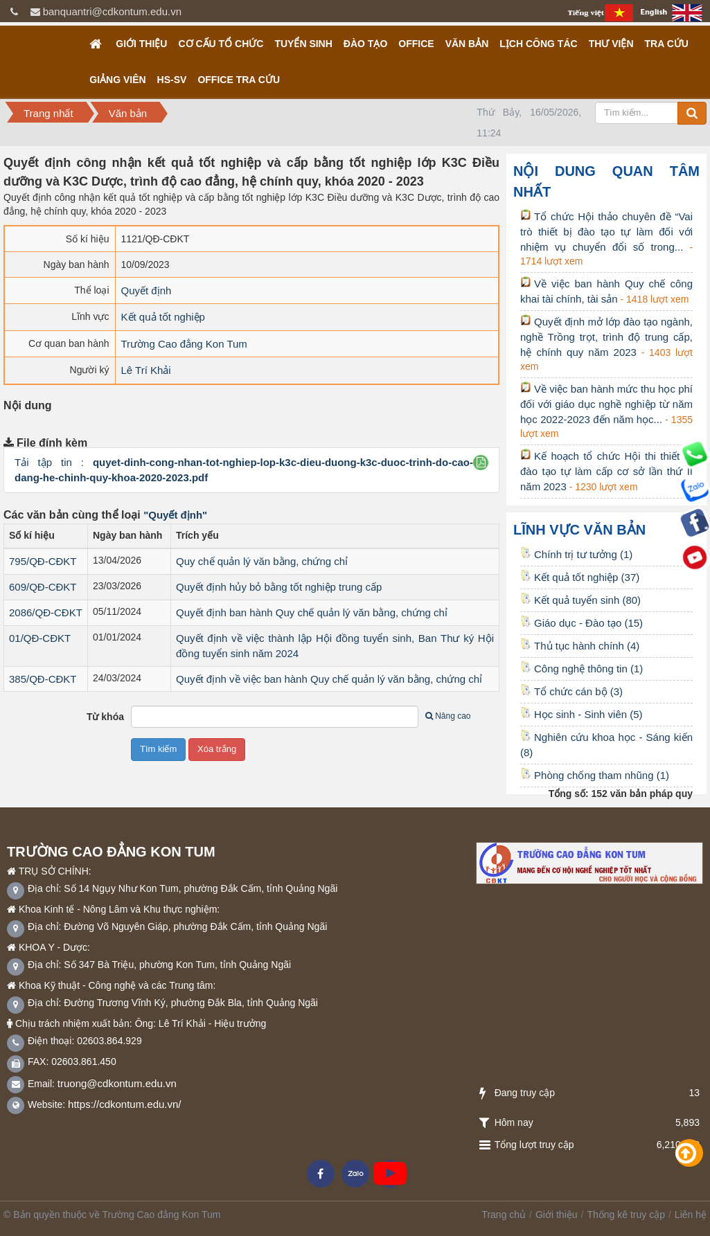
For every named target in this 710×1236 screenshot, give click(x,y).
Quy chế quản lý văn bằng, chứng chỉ (262, 561)
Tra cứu (667, 43)
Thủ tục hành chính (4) (579, 646)
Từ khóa (105, 716)
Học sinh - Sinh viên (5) (581, 714)
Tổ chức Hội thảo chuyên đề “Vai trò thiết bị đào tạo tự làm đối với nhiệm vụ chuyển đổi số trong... (606, 232)
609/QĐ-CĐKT (43, 587)
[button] (481, 462)
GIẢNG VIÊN (117, 79)
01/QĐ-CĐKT (40, 638)
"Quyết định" (175, 515)
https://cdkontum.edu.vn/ (124, 1104)
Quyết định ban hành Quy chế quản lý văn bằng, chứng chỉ (311, 612)
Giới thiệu (141, 43)
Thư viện (611, 43)
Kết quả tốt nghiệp (163, 317)
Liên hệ (691, 1214)
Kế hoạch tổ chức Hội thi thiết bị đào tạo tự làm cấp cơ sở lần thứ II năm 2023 (606, 471)
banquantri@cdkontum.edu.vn (112, 11)
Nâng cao (447, 716)
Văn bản (467, 43)
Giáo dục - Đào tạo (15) (581, 623)
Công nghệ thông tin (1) (581, 668)
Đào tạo (365, 43)
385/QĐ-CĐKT (43, 679)
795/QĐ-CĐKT (43, 561)
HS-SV (172, 79)
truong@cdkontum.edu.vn (117, 1083)
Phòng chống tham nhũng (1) (594, 775)
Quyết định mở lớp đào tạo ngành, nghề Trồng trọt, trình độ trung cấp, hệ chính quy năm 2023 (606, 337)
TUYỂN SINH (303, 43)
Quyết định (146, 290)
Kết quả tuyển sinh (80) (580, 600)
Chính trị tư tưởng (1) (576, 554)
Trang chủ (503, 1214)
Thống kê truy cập (626, 1214)
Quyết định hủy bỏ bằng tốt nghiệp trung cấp (279, 587)
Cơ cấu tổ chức (220, 43)
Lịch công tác (538, 43)
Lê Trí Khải (146, 370)
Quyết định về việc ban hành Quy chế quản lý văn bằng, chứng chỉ (329, 679)
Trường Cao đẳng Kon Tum (184, 344)
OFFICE (416, 43)
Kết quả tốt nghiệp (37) (579, 577)
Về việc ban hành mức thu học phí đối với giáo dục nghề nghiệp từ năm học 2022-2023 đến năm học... (606, 404)
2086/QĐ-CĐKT (45, 612)
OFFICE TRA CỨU (238, 79)
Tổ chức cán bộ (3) (571, 691)
